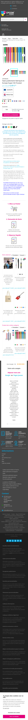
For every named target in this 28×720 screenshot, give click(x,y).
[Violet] (14, 101)
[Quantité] (6, 109)
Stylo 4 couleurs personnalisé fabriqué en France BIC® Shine (20, 312)
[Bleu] (12, 101)
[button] (14, 6)
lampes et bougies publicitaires (8, 608)
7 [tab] (16, 424)
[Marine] (9, 274)
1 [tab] (7, 424)
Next (24, 401)
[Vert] (3, 101)
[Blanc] (7, 101)
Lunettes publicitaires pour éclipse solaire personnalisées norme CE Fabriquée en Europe (8, 313)
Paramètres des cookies (14, 712)
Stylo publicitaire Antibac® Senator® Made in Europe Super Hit (13, 167)
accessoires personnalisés (7, 672)
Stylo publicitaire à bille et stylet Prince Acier (8, 349)
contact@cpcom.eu (8, 510)
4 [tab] (12, 424)
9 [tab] (19, 424)
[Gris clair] (22, 101)
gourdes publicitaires (7, 583)
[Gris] (18, 101)
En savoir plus (6, 708)
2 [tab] (9, 424)
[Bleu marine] (16, 101)
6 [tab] (15, 424)
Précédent (4, 55)
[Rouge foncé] (20, 101)
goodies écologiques (14, 661)
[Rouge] (5, 101)
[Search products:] (12, 19)
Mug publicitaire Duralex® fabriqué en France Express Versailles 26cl (8, 280)
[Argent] (23, 307)
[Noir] (9, 101)
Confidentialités (14, 536)
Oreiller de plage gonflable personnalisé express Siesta (20, 280)
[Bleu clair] (24, 101)
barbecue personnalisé (7, 653)
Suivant (23, 55)
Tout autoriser (14, 716)
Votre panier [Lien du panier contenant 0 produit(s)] (5, 33)
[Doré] (19, 307)
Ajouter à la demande (11, 115)
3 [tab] (10, 424)
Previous (4, 401)
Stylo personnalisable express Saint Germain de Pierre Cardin (20, 350)
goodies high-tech (9, 617)
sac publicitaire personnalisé (9, 681)
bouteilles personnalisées (16, 690)
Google (7, 375)
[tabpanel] (14, 400)
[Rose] (5, 104)
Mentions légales (19, 534)
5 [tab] (13, 424)
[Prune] (7, 274)
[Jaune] (10, 101)
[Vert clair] (7, 104)
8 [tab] (18, 424)
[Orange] (3, 104)
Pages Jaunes (18, 375)
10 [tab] (21, 424)
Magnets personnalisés (7, 640)
